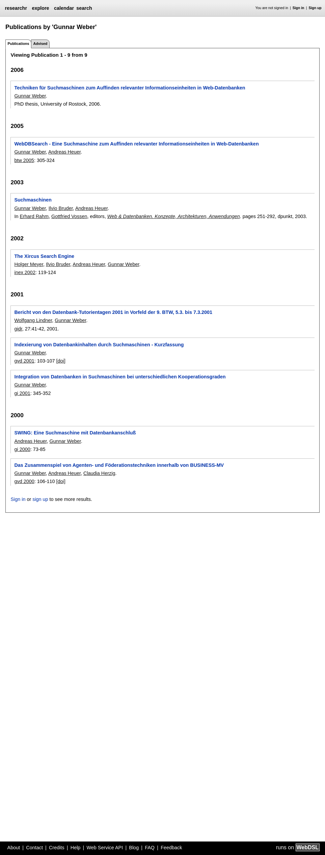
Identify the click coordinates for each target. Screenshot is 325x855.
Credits (56, 847)
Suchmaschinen (32, 200)
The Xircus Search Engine (44, 256)
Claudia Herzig (99, 473)
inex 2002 (24, 272)
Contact (34, 847)
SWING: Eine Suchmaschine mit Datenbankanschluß (75, 432)
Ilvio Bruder (61, 208)
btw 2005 (24, 160)
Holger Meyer (28, 264)
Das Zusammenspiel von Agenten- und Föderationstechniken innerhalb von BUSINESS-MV (119, 465)
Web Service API (104, 847)
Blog (134, 847)
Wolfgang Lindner (33, 320)
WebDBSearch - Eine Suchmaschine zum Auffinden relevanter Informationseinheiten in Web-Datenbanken (136, 143)
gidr (18, 328)
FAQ (150, 847)
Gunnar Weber (30, 96)
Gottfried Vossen (69, 216)
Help (76, 847)
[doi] (60, 361)
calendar (64, 8)
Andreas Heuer (64, 152)
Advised (40, 44)
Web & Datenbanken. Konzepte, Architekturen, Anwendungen (173, 216)
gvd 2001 (24, 361)
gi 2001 (22, 393)
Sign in (298, 8)
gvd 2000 (24, 481)
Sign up (315, 8)
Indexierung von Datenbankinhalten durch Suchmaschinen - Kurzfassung (99, 344)
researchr (16, 8)
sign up (40, 499)
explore (40, 8)
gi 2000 (22, 449)
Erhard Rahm (34, 216)
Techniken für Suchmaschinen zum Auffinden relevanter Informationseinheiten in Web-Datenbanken (129, 87)
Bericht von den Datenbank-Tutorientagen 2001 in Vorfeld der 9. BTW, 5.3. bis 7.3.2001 (113, 312)
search (84, 8)
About (13, 847)
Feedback (171, 847)
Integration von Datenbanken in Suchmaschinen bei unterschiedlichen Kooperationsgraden (119, 376)
